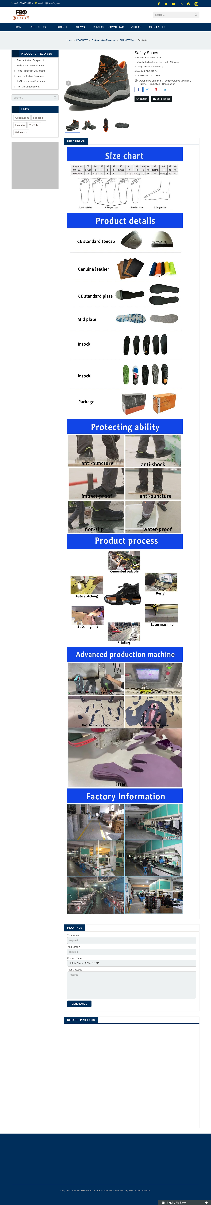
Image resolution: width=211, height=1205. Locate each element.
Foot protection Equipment (30, 60)
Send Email (161, 98)
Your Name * (73, 935)
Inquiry (141, 98)
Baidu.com (21, 132)
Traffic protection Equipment (31, 81)
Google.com (22, 117)
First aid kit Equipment (28, 86)
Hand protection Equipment (31, 76)
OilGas (143, 84)
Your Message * (75, 969)
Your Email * (73, 947)
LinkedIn (20, 125)
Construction (168, 84)
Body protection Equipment (30, 65)
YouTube (34, 125)
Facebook (38, 117)
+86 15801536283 (23, 3)
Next (126, 83)
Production (154, 84)
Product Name (74, 958)
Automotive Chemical (150, 80)
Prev (68, 83)
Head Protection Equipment (31, 70)
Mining (185, 80)
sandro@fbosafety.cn (49, 3)
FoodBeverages (172, 80)
